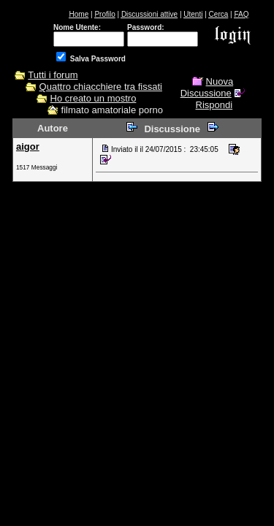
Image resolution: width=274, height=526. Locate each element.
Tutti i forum (52, 74)
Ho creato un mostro (93, 98)
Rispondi (214, 104)
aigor (27, 146)
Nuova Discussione (206, 87)
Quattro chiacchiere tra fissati (100, 86)
